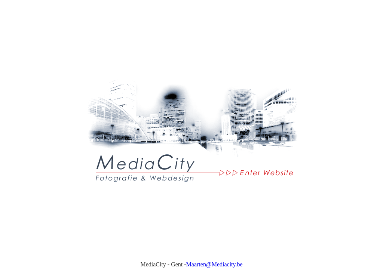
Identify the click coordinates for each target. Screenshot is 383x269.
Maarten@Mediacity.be (214, 264)
